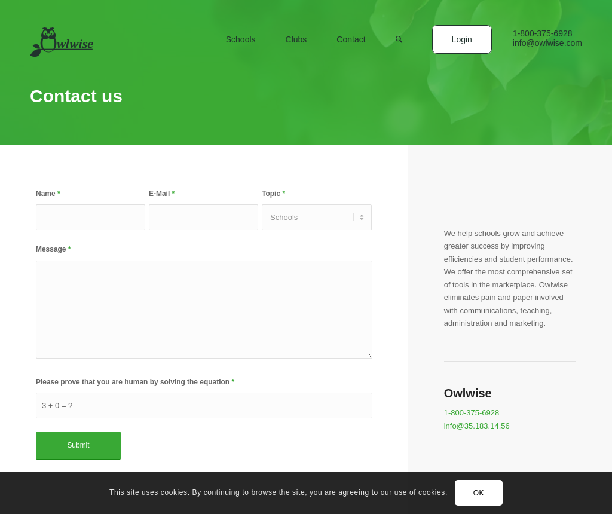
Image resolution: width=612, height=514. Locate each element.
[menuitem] (241, 56)
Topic (273, 193)
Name (48, 193)
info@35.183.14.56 (477, 425)
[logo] (61, 48)
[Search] (399, 56)
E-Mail (162, 193)
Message (53, 249)
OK (479, 493)
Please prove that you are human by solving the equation (135, 382)
